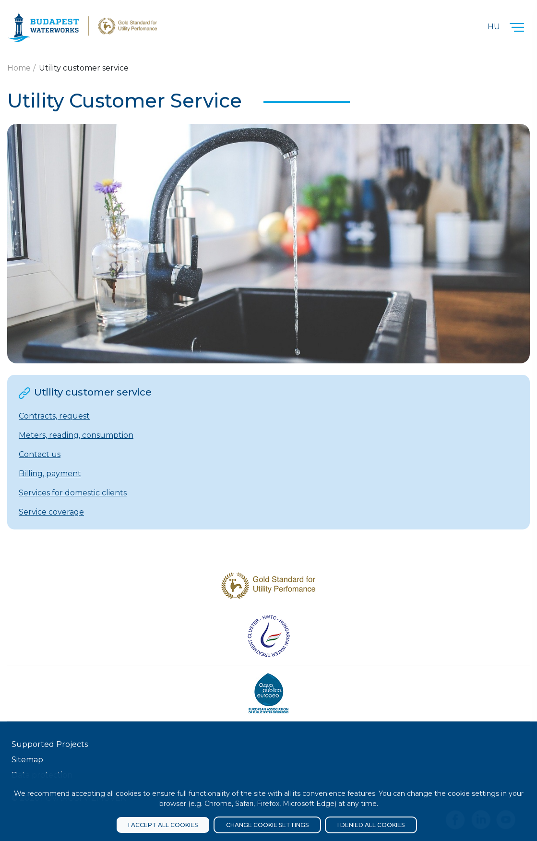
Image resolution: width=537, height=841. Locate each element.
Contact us (39, 454)
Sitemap (27, 759)
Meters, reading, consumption (76, 435)
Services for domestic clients (73, 492)
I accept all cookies (163, 825)
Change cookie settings (267, 825)
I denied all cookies (371, 825)
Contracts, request (54, 415)
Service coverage (51, 512)
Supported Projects (50, 744)
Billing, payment (50, 473)
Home (19, 67)
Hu (494, 26)
